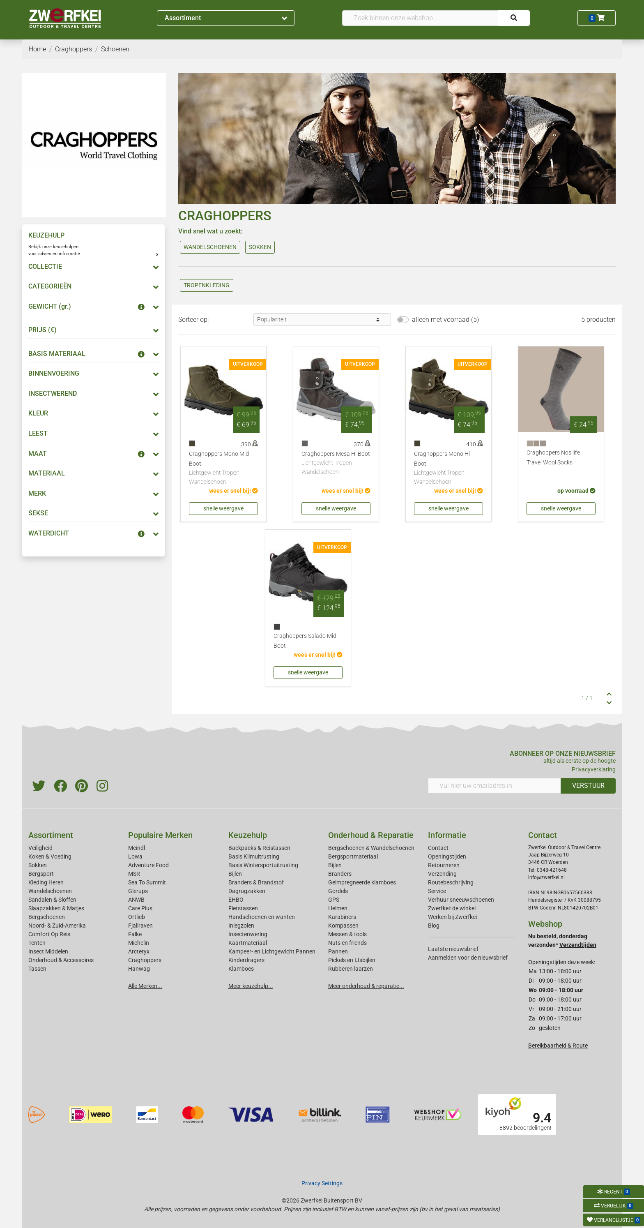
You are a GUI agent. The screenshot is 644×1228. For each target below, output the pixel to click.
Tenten (37, 942)
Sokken (37, 865)
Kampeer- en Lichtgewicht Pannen (271, 951)
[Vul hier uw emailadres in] (494, 786)
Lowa (135, 856)
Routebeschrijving (451, 882)
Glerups (138, 891)
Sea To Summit (147, 882)
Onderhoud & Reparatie (371, 835)
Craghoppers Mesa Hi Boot (335, 463)
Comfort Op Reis (49, 934)
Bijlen (235, 873)
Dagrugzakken (246, 891)
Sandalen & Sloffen (52, 899)
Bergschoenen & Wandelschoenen (371, 848)
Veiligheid (40, 848)
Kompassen (343, 925)
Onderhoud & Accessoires (61, 960)
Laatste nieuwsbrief (453, 949)
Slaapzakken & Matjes (56, 908)
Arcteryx (139, 951)
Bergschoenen (46, 917)
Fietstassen (243, 908)
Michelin (138, 942)
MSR (134, 873)
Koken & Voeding (49, 856)
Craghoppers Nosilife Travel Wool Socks (553, 457)
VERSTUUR (588, 785)
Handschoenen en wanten (261, 917)
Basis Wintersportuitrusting (263, 865)
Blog (433, 925)
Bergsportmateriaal (353, 856)
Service (437, 891)
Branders (340, 873)
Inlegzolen (241, 925)
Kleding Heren (46, 882)
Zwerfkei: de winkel (452, 908)
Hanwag (139, 968)
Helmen (337, 908)
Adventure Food (148, 865)
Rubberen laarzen (350, 968)
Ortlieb (136, 917)
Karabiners (342, 917)
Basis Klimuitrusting (253, 856)
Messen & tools (347, 934)
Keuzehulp (247, 835)
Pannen (338, 951)
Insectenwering (247, 934)
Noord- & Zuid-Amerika (57, 925)
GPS (333, 899)
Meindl (136, 848)
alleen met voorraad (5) (445, 319)
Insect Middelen (48, 951)
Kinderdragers (246, 960)
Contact (438, 848)
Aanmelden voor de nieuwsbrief (468, 957)
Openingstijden (447, 856)
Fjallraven (140, 925)
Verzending (442, 873)
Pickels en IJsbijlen (351, 960)
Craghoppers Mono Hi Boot (448, 468)
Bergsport (41, 873)
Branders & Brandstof (256, 882)
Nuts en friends (347, 942)
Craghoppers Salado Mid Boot (305, 640)
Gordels (338, 891)
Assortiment (226, 18)
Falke (135, 934)
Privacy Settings (322, 1183)
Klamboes (241, 968)
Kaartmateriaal (247, 942)
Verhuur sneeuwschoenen (461, 899)
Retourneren (444, 865)
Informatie (447, 835)
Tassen (37, 968)
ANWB (136, 899)
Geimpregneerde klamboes (362, 882)
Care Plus (140, 908)
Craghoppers (144, 960)
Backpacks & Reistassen (259, 848)
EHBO (236, 899)
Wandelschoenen (50, 891)
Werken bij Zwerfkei (452, 917)
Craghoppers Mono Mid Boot (223, 468)
